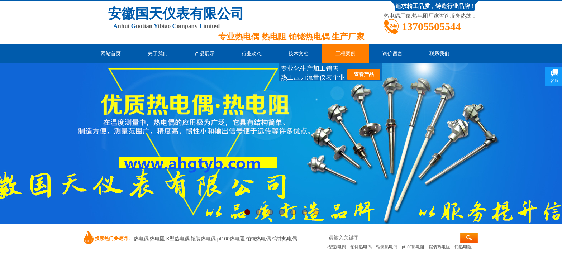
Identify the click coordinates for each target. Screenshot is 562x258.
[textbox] (393, 238)
